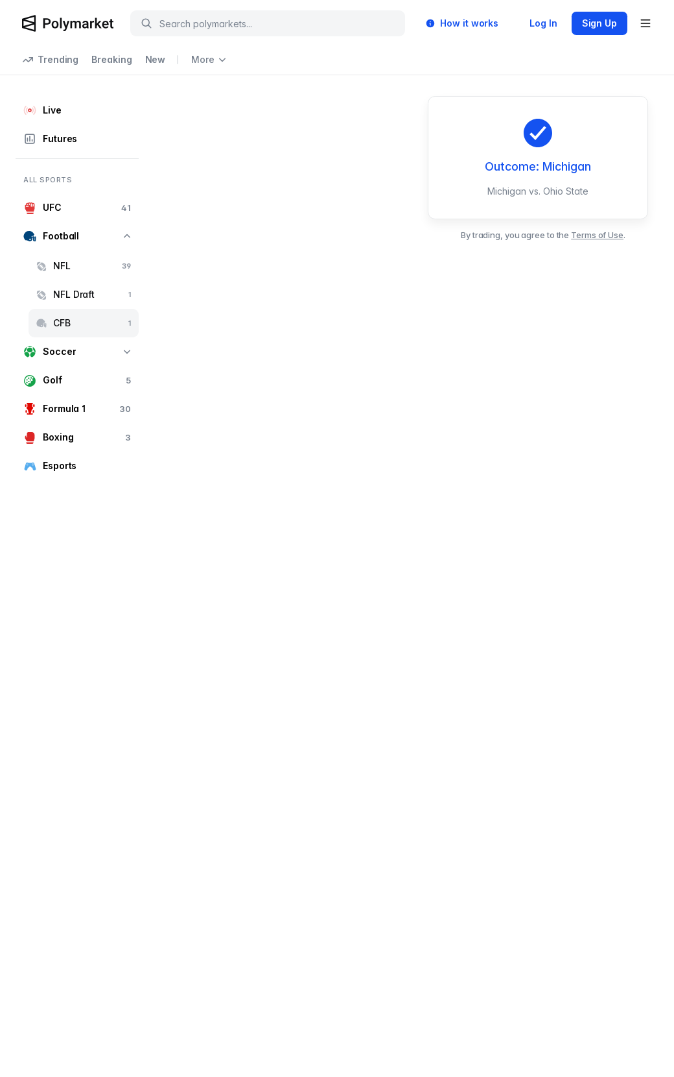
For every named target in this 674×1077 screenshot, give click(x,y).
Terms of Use (597, 235)
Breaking (111, 59)
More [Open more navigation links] (208, 59)
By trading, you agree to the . (543, 235)
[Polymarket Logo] (68, 23)
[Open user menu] (645, 23)
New (155, 59)
